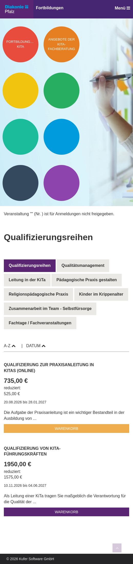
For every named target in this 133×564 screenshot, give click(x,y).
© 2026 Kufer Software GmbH (30, 559)
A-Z (10, 346)
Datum (36, 346)
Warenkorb (66, 428)
